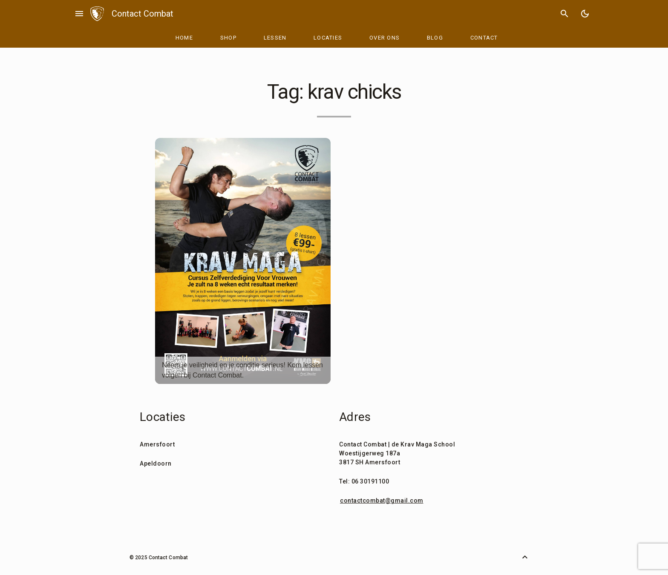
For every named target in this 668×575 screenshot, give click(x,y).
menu (79, 14)
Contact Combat (142, 14)
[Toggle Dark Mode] (585, 13)
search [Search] (564, 14)
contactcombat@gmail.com (381, 500)
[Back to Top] (524, 557)
